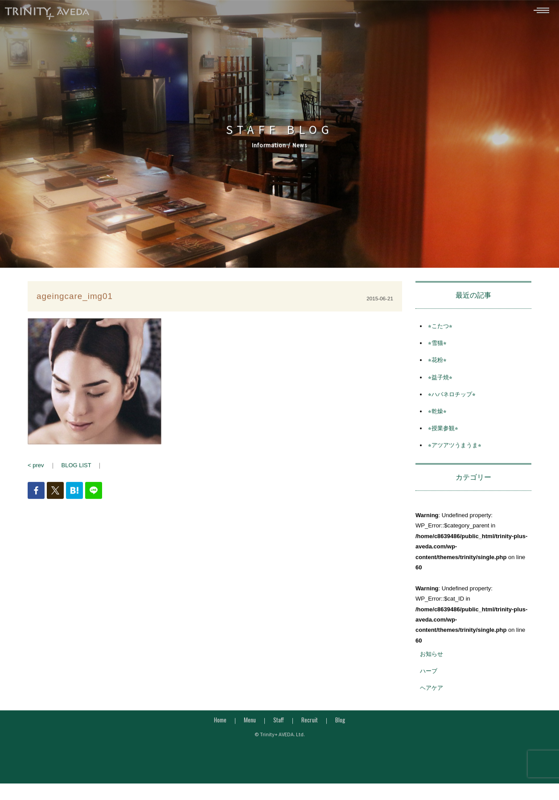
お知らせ (431, 657)
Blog (340, 722)
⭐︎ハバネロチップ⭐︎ (452, 397)
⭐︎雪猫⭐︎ (437, 346)
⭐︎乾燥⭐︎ (437, 414)
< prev (36, 468)
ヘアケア (431, 691)
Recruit (309, 722)
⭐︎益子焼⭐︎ (440, 380)
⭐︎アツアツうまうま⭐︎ (454, 448)
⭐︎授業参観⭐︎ (443, 431)
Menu (250, 722)
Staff (278, 722)
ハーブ (428, 674)
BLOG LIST (76, 468)
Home (220, 722)
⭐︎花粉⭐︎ (437, 363)
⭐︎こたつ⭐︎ (440, 329)
